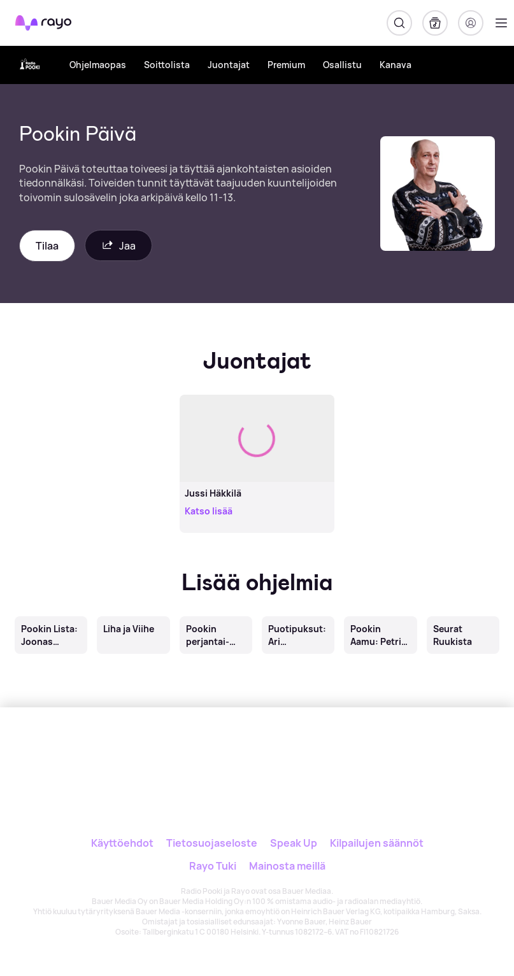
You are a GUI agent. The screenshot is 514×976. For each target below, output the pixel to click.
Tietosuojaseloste (211, 843)
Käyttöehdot (122, 843)
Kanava (395, 65)
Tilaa (47, 246)
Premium (286, 65)
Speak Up (293, 843)
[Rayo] (229, 750)
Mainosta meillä (287, 866)
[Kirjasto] (435, 23)
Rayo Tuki (212, 866)
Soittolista (167, 65)
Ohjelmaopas (97, 65)
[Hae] (399, 23)
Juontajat (229, 65)
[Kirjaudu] (470, 23)
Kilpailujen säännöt (377, 843)
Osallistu (342, 65)
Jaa (118, 245)
